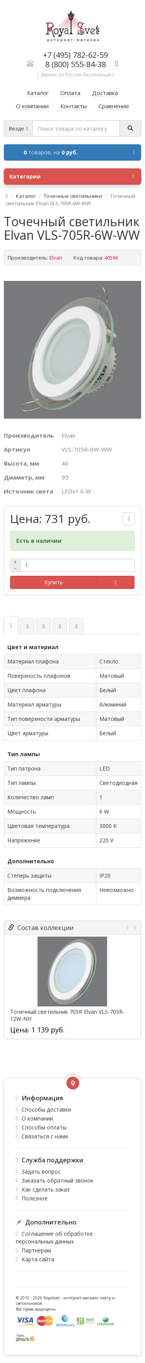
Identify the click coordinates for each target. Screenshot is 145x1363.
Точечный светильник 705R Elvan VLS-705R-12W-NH (67, 1015)
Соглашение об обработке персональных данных (54, 1237)
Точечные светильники (73, 195)
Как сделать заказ (46, 1189)
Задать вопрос (41, 1171)
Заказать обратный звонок (58, 1180)
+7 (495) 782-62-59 (75, 55)
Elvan (55, 257)
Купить (53, 582)
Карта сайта (38, 1259)
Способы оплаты (44, 1127)
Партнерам (36, 1250)
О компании (37, 1118)
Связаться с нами (45, 1136)
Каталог (26, 195)
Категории (71, 176)
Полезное (35, 1198)
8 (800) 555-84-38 (75, 64)
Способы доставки (46, 1109)
